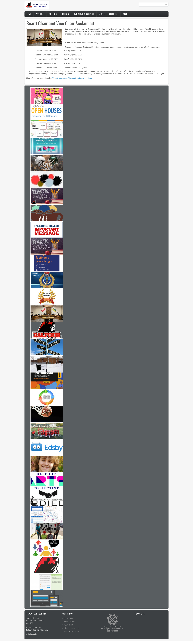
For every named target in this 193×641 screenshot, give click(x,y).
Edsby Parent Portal (71, 628)
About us (39, 14)
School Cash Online (71, 631)
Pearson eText (69, 622)
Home (29, 14)
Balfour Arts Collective (84, 14)
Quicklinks (113, 14)
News (101, 14)
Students (53, 14)
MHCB (125, 14)
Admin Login (31, 634)
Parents (65, 14)
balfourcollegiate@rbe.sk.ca (37, 630)
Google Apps (68, 618)
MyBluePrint (68, 625)
